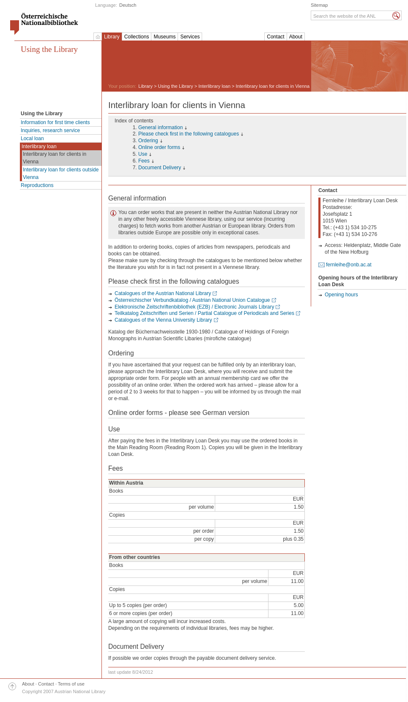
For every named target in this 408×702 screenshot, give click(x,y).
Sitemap (319, 5)
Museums (164, 37)
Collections (136, 37)
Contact (275, 37)
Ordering (148, 141)
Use (142, 154)
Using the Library (49, 49)
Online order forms (159, 147)
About (295, 37)
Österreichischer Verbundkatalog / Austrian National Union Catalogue (192, 300)
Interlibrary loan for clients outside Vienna (61, 173)
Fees (144, 161)
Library (112, 37)
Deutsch (127, 5)
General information (160, 127)
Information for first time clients (55, 122)
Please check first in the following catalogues (188, 134)
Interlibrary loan (39, 146)
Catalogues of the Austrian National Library (163, 293)
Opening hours (341, 295)
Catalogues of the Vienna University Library (163, 320)
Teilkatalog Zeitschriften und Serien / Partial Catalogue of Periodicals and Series (204, 313)
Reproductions (37, 185)
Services (190, 37)
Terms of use (71, 683)
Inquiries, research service (50, 130)
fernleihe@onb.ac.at (349, 265)
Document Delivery (159, 168)
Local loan (32, 138)
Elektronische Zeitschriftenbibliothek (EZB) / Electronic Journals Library (194, 307)
